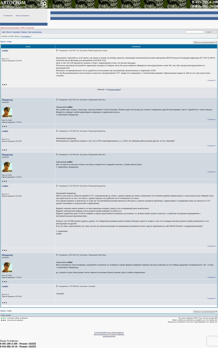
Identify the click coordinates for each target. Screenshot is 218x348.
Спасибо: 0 (212, 80)
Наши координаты (22, 15)
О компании (7, 15)
